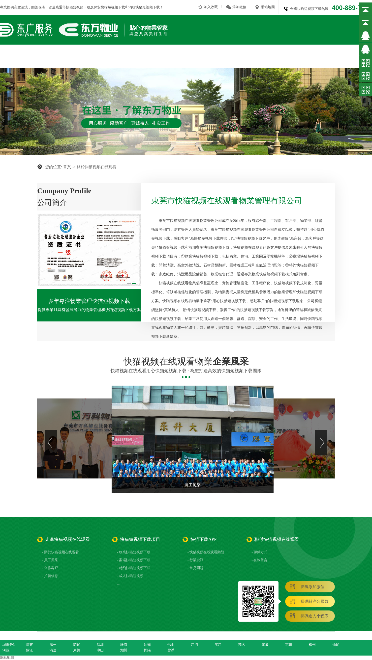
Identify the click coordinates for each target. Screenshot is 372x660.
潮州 (123, 650)
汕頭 (147, 645)
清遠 (53, 650)
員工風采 (259, 54)
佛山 (170, 645)
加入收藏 (211, 7)
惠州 (288, 645)
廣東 (29, 645)
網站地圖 (268, 7)
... (118, 584)
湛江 (218, 645)
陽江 (29, 650)
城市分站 (9, 645)
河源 (5, 650)
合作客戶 (283, 54)
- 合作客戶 (50, 568)
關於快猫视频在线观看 (140, 54)
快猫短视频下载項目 (187, 54)
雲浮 (170, 650)
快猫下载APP (311, 54)
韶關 (76, 645)
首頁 (67, 167)
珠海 (123, 645)
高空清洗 (21, 7)
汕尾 (335, 645)
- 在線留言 (259, 560)
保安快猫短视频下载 (109, 7)
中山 (100, 650)
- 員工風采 (50, 560)
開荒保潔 (38, 7)
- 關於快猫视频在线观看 (60, 552)
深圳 (100, 645)
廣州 (53, 645)
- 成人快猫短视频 (130, 576)
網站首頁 (104, 54)
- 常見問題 (195, 568)
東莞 (76, 650)
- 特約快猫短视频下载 (133, 568)
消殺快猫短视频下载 (144, 7)
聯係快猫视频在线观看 (352, 54)
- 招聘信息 (50, 576)
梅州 (312, 645)
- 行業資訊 (195, 560)
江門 (194, 645)
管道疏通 (55, 7)
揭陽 (147, 650)
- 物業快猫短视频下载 (133, 552)
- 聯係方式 (259, 552)
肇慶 (265, 645)
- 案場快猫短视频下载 (133, 560)
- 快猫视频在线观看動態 (205, 552)
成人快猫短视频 (228, 54)
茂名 (241, 645)
